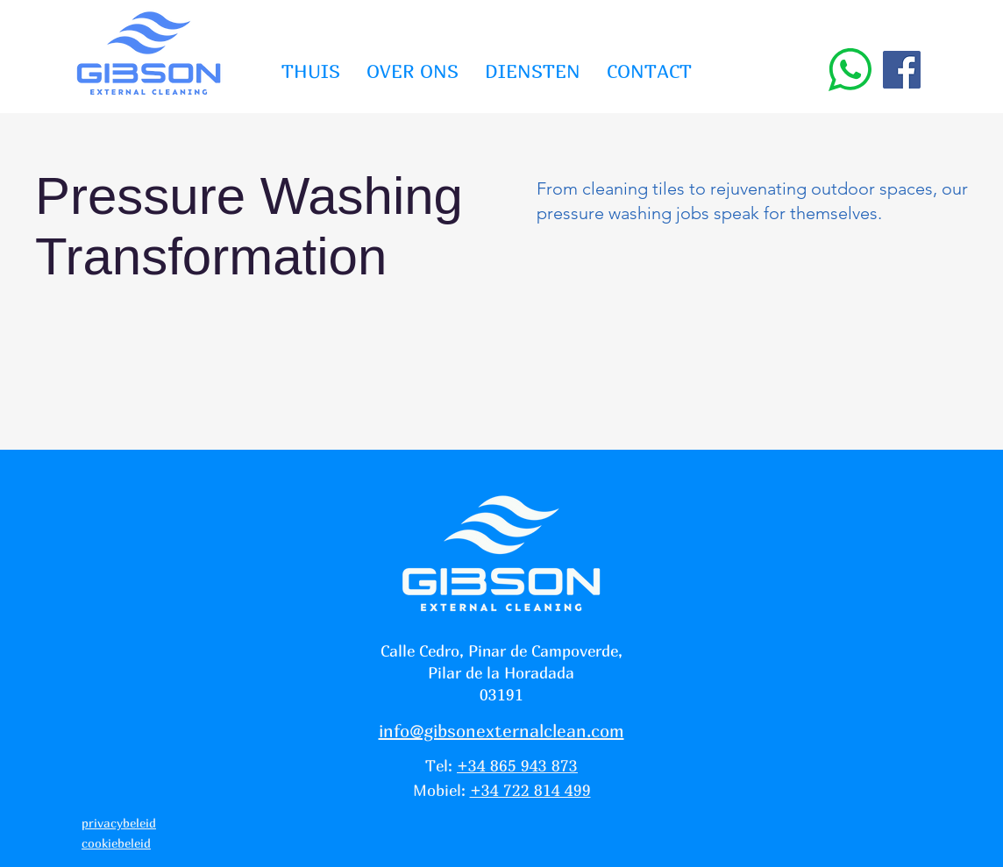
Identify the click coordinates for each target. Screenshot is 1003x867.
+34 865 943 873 (517, 766)
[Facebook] (902, 70)
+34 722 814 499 (530, 790)
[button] (533, 71)
